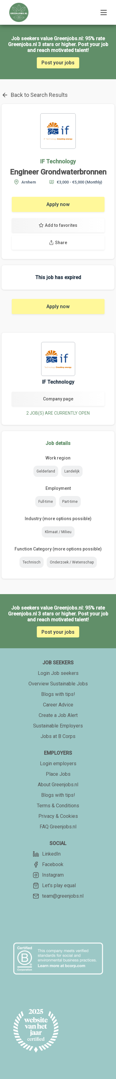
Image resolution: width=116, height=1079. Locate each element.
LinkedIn (47, 854)
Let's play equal (54, 886)
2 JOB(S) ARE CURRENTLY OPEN (58, 413)
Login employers (58, 763)
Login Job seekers (58, 673)
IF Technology (58, 161)
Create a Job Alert (58, 715)
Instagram (48, 875)
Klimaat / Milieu (58, 532)
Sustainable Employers (58, 726)
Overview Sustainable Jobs (58, 684)
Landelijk (71, 471)
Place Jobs (58, 774)
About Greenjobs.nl (58, 785)
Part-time (70, 501)
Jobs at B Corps (58, 736)
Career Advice (58, 705)
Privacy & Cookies (58, 816)
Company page (58, 398)
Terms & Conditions (58, 806)
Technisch (32, 562)
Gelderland (46, 471)
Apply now (58, 204)
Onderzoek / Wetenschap (72, 562)
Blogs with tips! (58, 694)
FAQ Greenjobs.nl (58, 827)
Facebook (48, 864)
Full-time (45, 501)
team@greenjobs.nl (58, 896)
